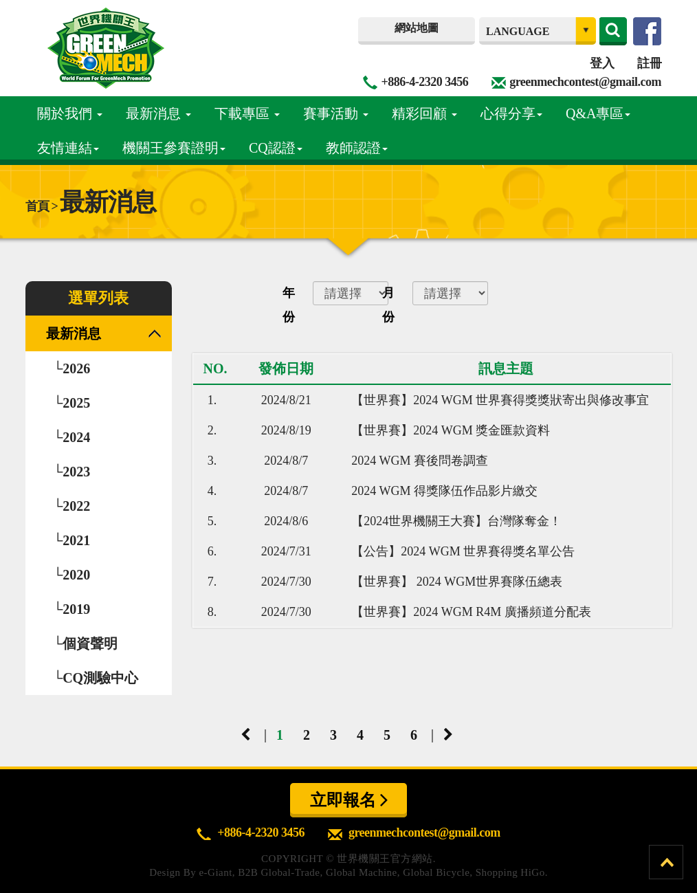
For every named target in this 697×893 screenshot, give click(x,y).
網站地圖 (417, 28)
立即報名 (349, 800)
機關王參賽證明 (173, 147)
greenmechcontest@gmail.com (585, 82)
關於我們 (69, 113)
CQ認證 (275, 147)
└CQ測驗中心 (95, 677)
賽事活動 (335, 113)
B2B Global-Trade (279, 872)
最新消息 (158, 113)
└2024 (71, 437)
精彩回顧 (424, 113)
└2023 (71, 471)
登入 (602, 63)
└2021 (71, 540)
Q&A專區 (598, 113)
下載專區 (247, 113)
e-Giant (215, 872)
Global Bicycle (436, 872)
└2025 (71, 402)
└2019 (71, 609)
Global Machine (361, 872)
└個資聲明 (85, 643)
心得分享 (511, 113)
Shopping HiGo (510, 872)
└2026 (71, 368)
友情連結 (68, 147)
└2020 (71, 574)
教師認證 (357, 147)
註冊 (649, 63)
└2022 (71, 506)
